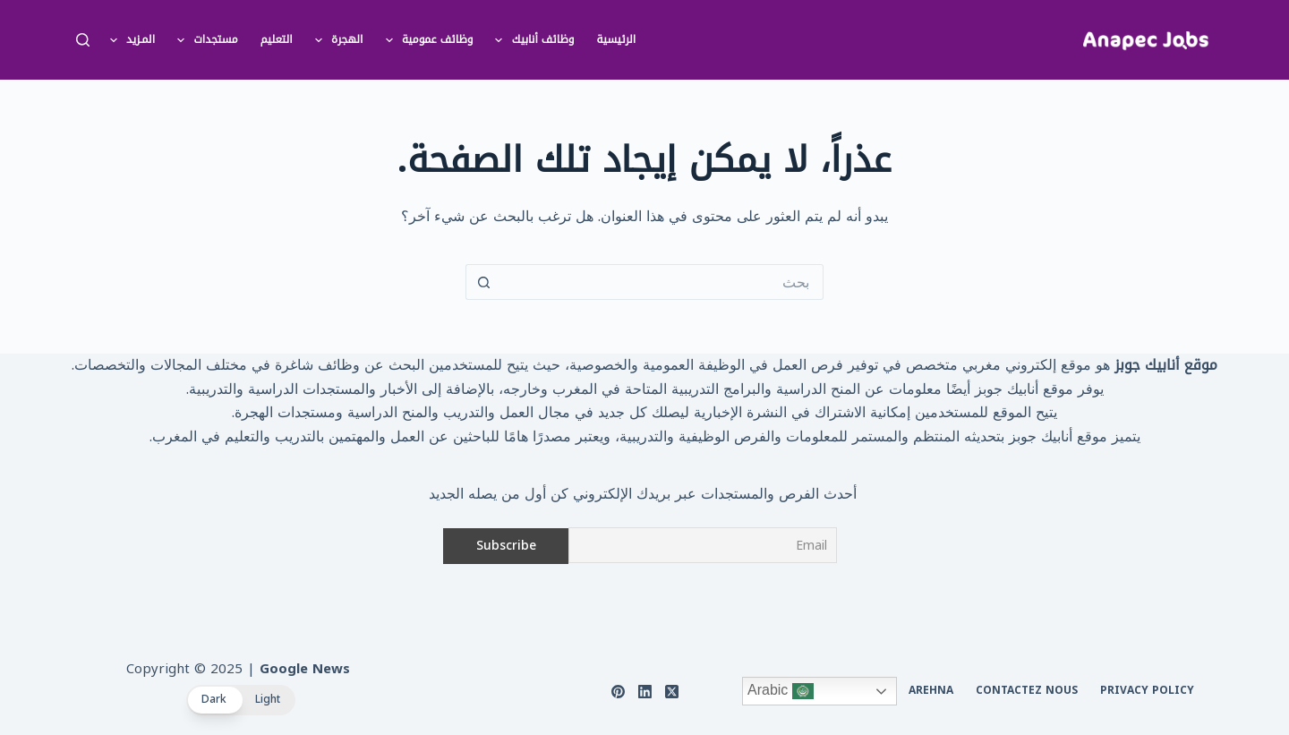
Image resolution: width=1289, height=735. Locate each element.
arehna (931, 691)
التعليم (276, 39)
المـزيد (129, 40)
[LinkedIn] (645, 691)
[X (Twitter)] (672, 691)
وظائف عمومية (426, 40)
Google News (305, 668)
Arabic (780, 691)
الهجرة (335, 40)
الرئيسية (616, 39)
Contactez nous (1027, 691)
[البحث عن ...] (662, 282)
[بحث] (83, 40)
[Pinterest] (618, 691)
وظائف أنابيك (531, 40)
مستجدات (204, 40)
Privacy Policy (1147, 691)
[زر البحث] (483, 282)
